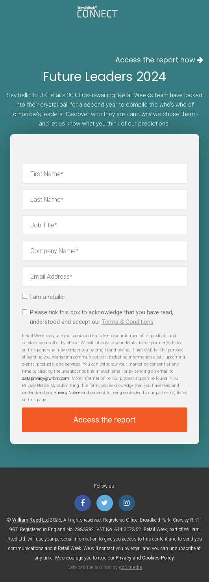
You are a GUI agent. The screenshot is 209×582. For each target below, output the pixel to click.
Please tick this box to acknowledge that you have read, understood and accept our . (97, 317)
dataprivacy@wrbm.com (45, 378)
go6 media (130, 567)
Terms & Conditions (128, 321)
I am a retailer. (44, 296)
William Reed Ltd (30, 520)
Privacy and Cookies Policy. (145, 558)
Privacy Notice (67, 392)
